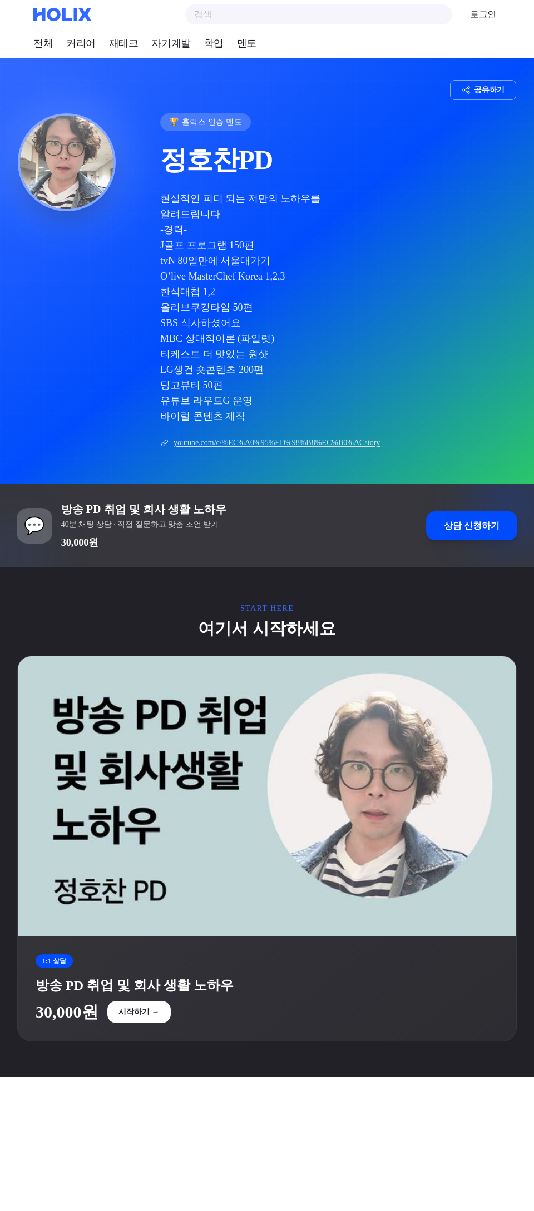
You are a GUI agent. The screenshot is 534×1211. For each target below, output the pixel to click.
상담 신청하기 (470, 526)
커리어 (81, 43)
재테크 (124, 43)
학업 (214, 43)
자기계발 (170, 43)
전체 (43, 43)
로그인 (483, 14)
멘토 (246, 43)
